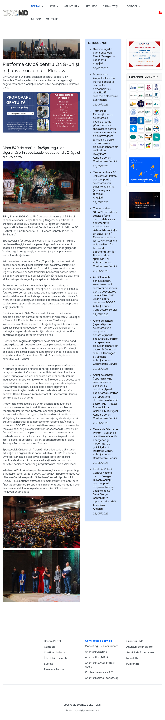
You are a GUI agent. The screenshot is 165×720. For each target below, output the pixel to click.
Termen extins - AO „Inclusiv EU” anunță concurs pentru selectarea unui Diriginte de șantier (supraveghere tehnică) (105, 183)
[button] (37, 6)
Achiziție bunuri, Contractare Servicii (105, 159)
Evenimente (100, 99)
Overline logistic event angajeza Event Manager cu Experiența (104, 54)
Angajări (98, 63)
